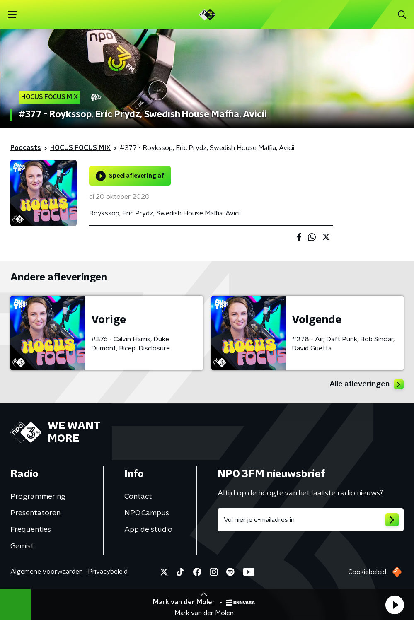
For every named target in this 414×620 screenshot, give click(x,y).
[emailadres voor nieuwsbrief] (311, 519)
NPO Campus (146, 513)
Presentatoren (35, 513)
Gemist (22, 546)
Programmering (37, 496)
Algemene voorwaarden (46, 571)
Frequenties (30, 529)
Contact (138, 496)
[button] (394, 604)
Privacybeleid (108, 571)
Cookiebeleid (367, 572)
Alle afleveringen (366, 384)
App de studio (148, 529)
